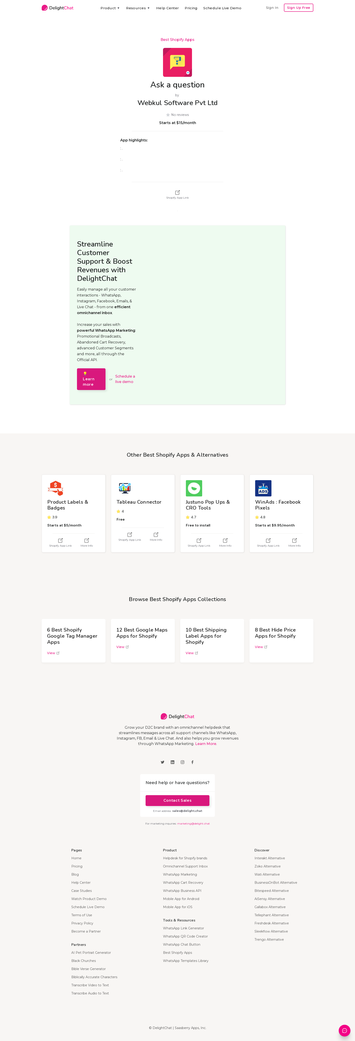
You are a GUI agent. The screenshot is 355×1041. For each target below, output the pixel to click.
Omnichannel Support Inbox (185, 866)
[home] (57, 8)
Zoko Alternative (267, 866)
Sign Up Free (298, 8)
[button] (110, 8)
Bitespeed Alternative (271, 891)
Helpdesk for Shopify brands (185, 858)
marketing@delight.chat (193, 823)
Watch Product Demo (89, 899)
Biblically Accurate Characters (94, 977)
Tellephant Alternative (271, 915)
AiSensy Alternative (269, 899)
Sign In (272, 7)
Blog (75, 874)
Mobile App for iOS (177, 907)
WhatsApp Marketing (180, 874)
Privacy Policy (82, 923)
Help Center (167, 8)
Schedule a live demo (125, 379)
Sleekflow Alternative (271, 931)
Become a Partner (86, 931)
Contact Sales (177, 800)
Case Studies (81, 891)
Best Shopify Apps (177, 40)
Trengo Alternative (269, 940)
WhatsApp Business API (182, 891)
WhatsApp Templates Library (186, 961)
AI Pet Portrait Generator (91, 953)
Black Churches (83, 961)
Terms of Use (81, 915)
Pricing (191, 8)
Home (76, 858)
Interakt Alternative (269, 858)
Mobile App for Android (181, 899)
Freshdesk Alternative (271, 923)
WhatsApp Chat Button (181, 944)
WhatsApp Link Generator (183, 928)
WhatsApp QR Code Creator (185, 936)
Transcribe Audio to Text (90, 993)
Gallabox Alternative (270, 907)
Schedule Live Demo (222, 8)
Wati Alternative (267, 874)
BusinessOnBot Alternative (275, 883)
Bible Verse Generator (88, 969)
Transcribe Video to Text (90, 985)
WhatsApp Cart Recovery (183, 883)
